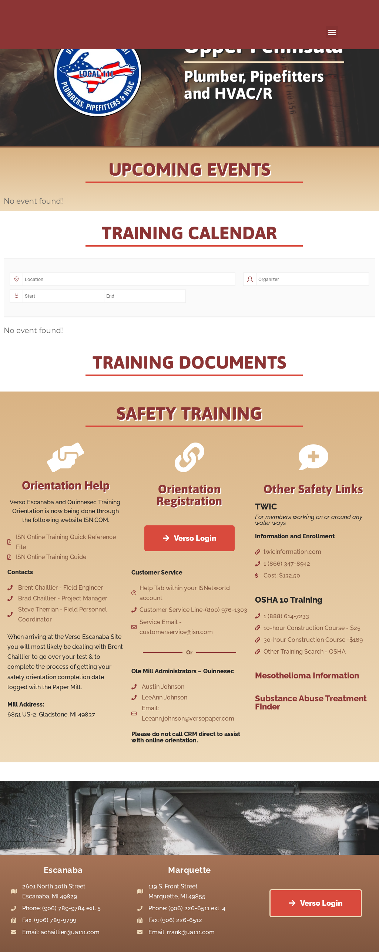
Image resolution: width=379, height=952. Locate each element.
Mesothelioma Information (307, 675)
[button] (332, 32)
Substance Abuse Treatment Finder (311, 702)
